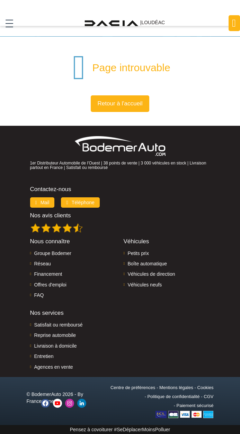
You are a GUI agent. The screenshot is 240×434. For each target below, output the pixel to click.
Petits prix (138, 253)
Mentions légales (176, 387)
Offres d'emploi (50, 284)
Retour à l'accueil (120, 103)
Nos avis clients (50, 215)
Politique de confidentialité (173, 396)
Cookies (205, 387)
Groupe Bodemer (52, 253)
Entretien (44, 356)
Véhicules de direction (151, 274)
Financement (48, 274)
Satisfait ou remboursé (58, 325)
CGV (208, 396)
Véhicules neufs (145, 284)
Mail (42, 202)
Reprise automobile (55, 335)
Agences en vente (53, 367)
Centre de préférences (132, 387)
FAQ (39, 295)
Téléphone (80, 202)
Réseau (42, 263)
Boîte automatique (147, 263)
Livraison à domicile (55, 346)
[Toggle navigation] (7, 23)
